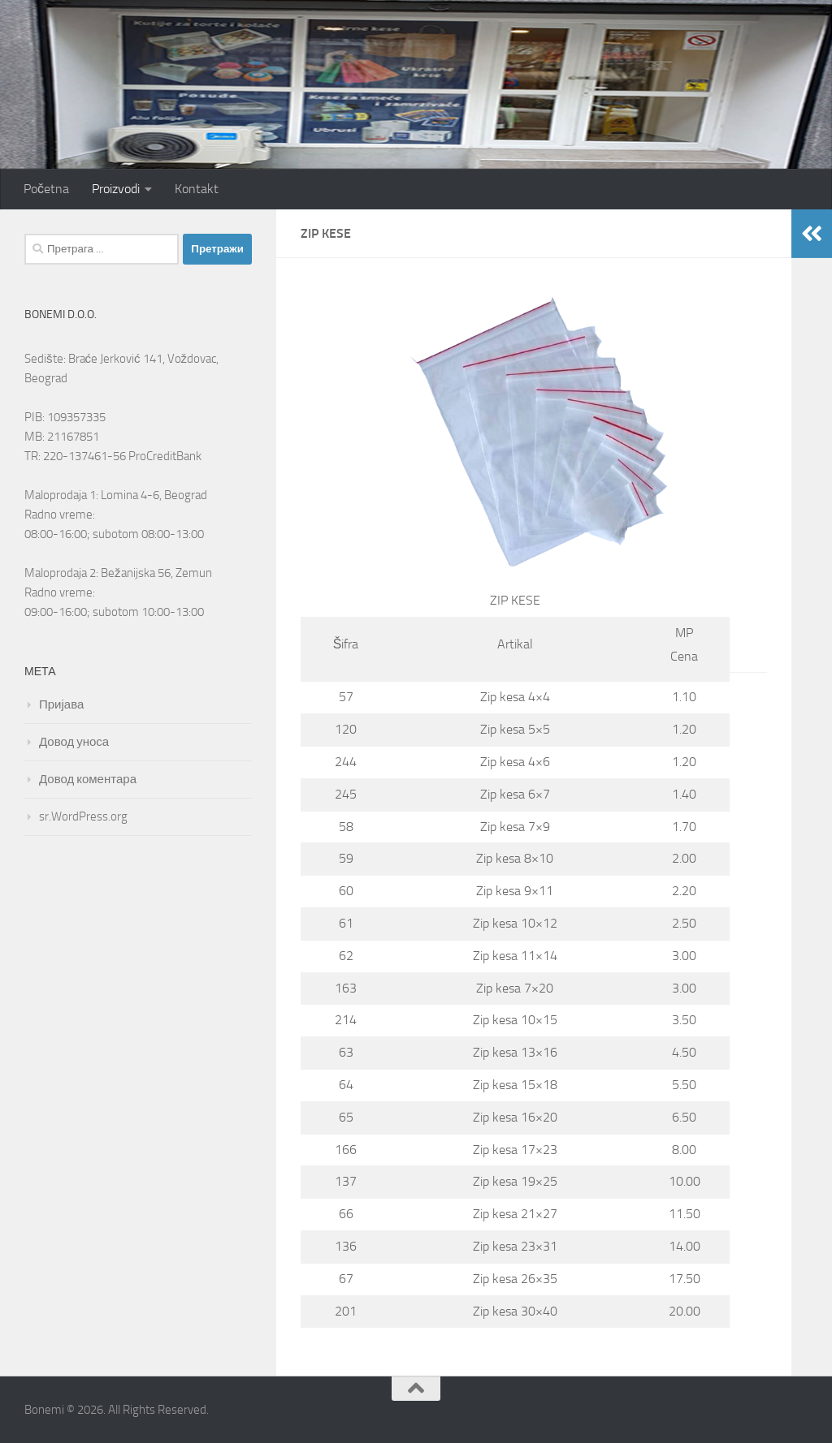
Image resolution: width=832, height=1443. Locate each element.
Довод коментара (87, 779)
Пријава (61, 704)
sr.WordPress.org (83, 816)
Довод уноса (74, 741)
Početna (46, 188)
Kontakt (197, 188)
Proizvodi (116, 188)
